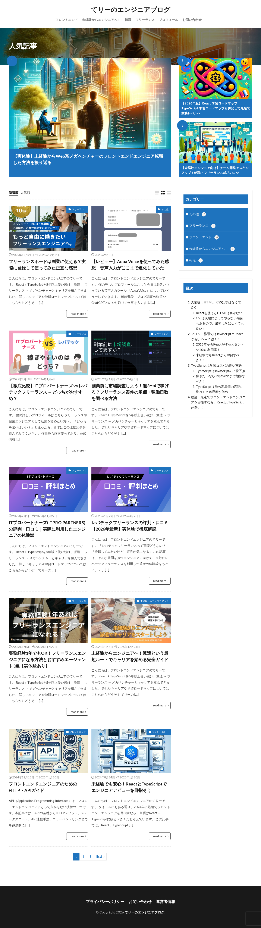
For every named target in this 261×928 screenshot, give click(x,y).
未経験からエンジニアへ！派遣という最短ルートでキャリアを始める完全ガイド (129, 656)
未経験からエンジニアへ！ (101, 20)
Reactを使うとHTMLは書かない (219, 313)
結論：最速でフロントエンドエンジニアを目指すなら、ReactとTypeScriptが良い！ (218, 402)
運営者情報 (165, 901)
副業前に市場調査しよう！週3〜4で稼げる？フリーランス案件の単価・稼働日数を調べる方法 (130, 392)
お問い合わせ (192, 20)
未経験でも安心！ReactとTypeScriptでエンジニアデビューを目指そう (129, 787)
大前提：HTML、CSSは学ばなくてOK (216, 304)
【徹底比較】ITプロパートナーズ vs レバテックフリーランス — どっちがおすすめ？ (48, 392)
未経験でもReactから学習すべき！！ (217, 357)
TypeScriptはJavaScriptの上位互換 (220, 371)
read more (77, 313)
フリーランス (145, 20)
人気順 (25, 192)
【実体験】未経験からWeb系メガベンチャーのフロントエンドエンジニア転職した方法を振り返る (88, 159)
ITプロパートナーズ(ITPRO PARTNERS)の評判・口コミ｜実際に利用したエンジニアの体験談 (47, 529)
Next (99, 856)
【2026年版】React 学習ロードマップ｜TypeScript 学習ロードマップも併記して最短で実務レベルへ (215, 108)
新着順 (13, 192)
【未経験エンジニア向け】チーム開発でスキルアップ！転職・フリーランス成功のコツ (215, 170)
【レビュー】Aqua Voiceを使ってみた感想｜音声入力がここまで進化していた (130, 264)
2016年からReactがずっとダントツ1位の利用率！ (220, 346)
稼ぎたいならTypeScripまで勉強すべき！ (220, 378)
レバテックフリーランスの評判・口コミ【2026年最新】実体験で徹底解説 (129, 525)
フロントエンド (66, 20)
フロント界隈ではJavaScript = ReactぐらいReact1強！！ (217, 336)
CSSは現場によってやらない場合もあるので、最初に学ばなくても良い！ (220, 323)
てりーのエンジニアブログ (130, 9)
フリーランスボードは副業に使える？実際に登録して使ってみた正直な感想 (47, 264)
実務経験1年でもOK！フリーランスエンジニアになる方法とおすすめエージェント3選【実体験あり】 (47, 659)
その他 (165, 209)
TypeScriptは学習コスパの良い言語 (216, 365)
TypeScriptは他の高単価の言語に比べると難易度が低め (219, 389)
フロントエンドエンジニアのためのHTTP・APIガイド (43, 787)
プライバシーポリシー (105, 901)
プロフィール (168, 20)
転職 (128, 20)
